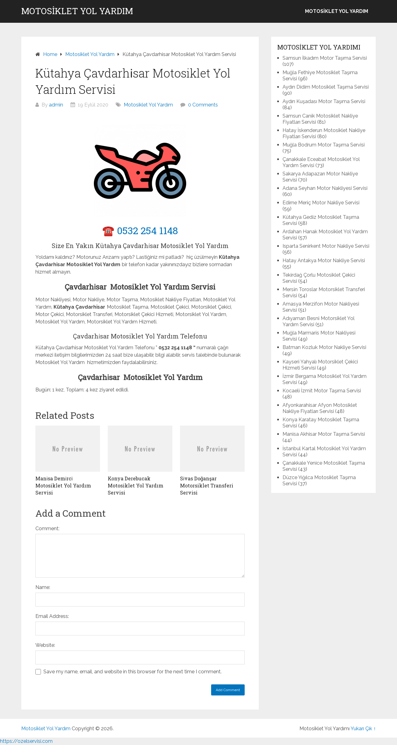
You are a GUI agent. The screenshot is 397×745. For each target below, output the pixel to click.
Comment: (47, 528)
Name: (42, 587)
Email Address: (52, 616)
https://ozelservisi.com (26, 741)
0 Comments (203, 105)
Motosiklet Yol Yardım (77, 11)
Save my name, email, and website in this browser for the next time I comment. (132, 672)
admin (56, 105)
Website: (45, 645)
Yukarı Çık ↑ (363, 728)
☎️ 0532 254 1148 (140, 230)
